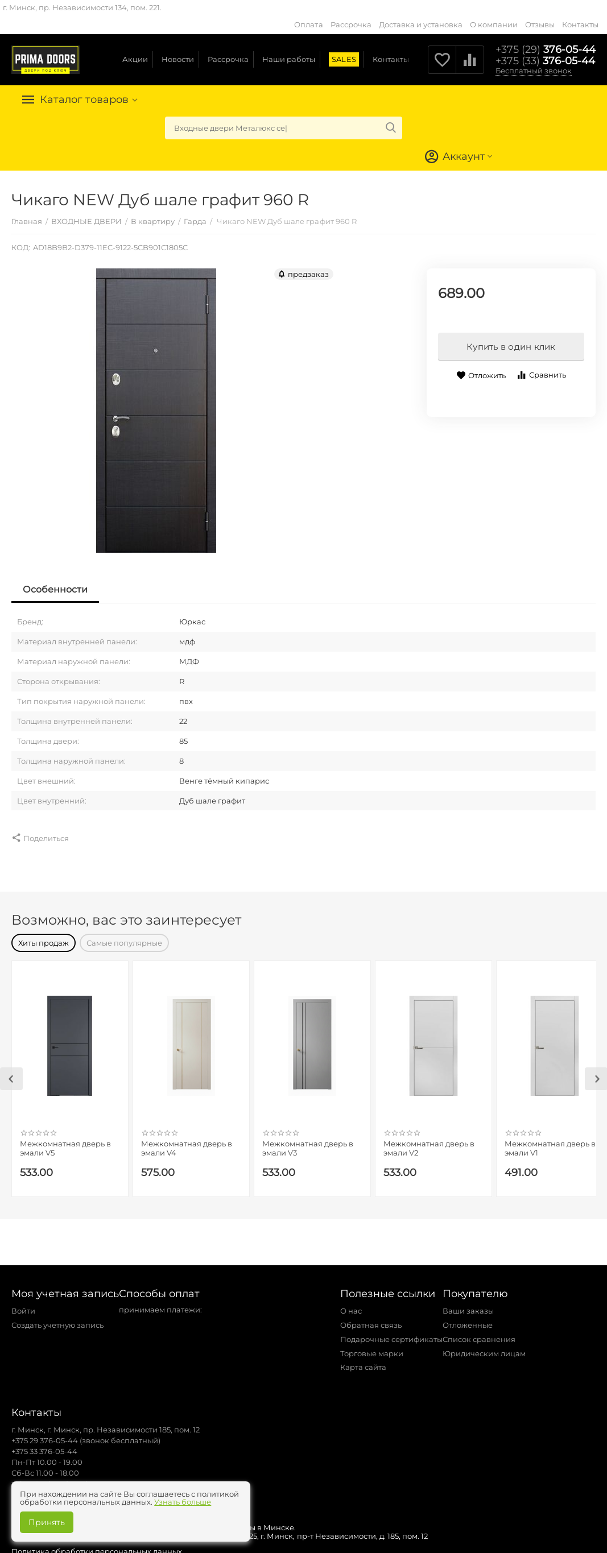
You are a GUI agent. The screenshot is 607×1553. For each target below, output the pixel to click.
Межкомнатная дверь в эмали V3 (307, 1143)
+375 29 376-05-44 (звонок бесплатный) (85, 1434)
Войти (23, 1305)
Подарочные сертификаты (391, 1333)
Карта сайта (363, 1361)
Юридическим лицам (484, 1347)
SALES (344, 59)
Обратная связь (371, 1319)
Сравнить (541, 375)
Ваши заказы (468, 1305)
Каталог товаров (84, 99)
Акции (135, 59)
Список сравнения (479, 1333)
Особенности (55, 589)
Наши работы (288, 59)
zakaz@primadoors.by (52, 1477)
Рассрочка (351, 24)
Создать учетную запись (57, 1319)
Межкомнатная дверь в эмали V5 (65, 1143)
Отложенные (468, 1319)
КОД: (20, 247)
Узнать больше (182, 1501)
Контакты (580, 24)
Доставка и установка (421, 24)
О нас (351, 1305)
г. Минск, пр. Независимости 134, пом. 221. (82, 7)
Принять (46, 1522)
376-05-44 (545, 49)
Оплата (308, 24)
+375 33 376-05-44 (44, 1445)
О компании (494, 24)
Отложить (481, 375)
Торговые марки (371, 1347)
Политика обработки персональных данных (96, 1545)
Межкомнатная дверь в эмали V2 (428, 1143)
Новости (178, 59)
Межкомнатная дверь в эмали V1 (550, 1143)
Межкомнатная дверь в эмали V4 (186, 1143)
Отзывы (540, 24)
